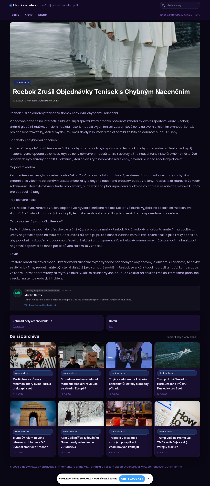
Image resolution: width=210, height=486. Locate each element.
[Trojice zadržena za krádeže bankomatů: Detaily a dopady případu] (129, 370)
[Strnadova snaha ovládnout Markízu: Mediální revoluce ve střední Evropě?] (81, 370)
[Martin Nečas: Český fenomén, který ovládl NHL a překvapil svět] (33, 370)
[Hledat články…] (182, 5)
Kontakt (43, 15)
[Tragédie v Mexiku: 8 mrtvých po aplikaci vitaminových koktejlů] (129, 429)
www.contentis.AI (152, 467)
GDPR (168, 467)
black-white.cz (26, 5)
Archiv (28, 15)
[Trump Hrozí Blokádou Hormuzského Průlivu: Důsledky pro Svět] (177, 370)
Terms (178, 467)
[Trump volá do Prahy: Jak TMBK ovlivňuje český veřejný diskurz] (177, 429)
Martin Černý (33, 295)
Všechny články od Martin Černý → (41, 305)
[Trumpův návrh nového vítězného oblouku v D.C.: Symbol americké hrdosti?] (33, 429)
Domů (15, 15)
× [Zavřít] (149, 478)
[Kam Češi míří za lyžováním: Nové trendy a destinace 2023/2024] (81, 429)
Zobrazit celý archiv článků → (183, 337)
